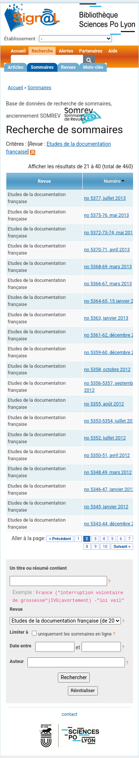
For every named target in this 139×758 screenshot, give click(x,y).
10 (105, 546)
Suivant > (121, 546)
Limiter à (19, 632)
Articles (15, 67)
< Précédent (60, 538)
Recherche (42, 51)
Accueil (18, 51)
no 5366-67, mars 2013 (108, 283)
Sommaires (42, 67)
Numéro (112, 181)
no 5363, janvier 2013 (106, 318)
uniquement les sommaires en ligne (75, 634)
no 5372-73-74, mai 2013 (110, 232)
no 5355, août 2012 (104, 404)
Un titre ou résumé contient (38, 568)
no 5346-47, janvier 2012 (109, 489)
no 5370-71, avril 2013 (107, 249)
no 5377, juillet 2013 (105, 198)
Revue (16, 609)
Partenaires (91, 51)
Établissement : (21, 38)
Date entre (21, 645)
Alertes (66, 51)
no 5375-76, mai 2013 (106, 215)
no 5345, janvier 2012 (106, 506)
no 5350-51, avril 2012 (107, 455)
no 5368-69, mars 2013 (108, 266)
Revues (68, 67)
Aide (112, 51)
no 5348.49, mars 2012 (108, 472)
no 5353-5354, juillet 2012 (111, 421)
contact (69, 714)
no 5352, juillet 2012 (105, 438)
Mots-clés (93, 67)
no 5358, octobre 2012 (107, 369)
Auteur (17, 661)
